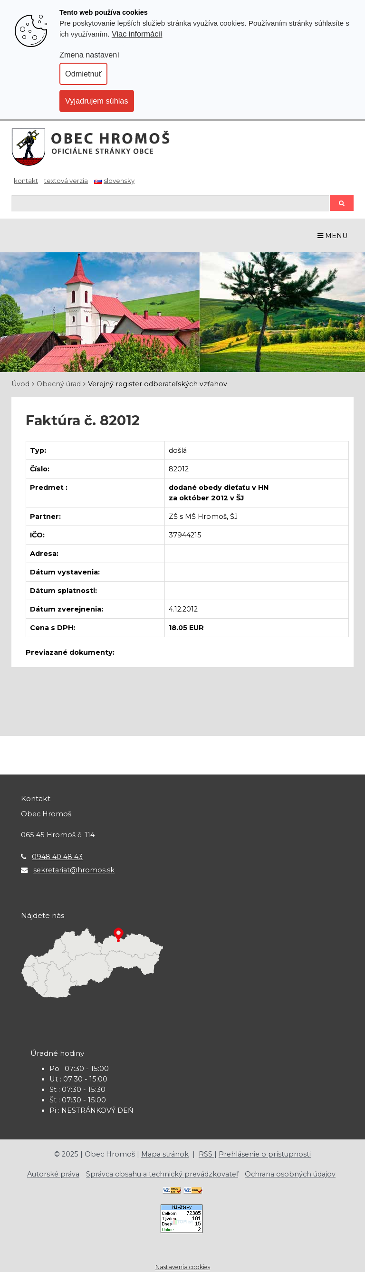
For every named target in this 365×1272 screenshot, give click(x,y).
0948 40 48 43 (57, 856)
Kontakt (26, 180)
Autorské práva (53, 1174)
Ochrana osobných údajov (290, 1174)
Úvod (20, 384)
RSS (206, 1154)
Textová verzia (66, 180)
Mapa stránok (165, 1154)
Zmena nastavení (89, 54)
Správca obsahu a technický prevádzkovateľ (162, 1174)
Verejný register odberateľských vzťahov (157, 384)
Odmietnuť (83, 73)
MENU (332, 235)
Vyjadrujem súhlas (96, 100)
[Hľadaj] (170, 203)
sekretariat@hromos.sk (74, 870)
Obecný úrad (59, 384)
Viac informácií (137, 33)
